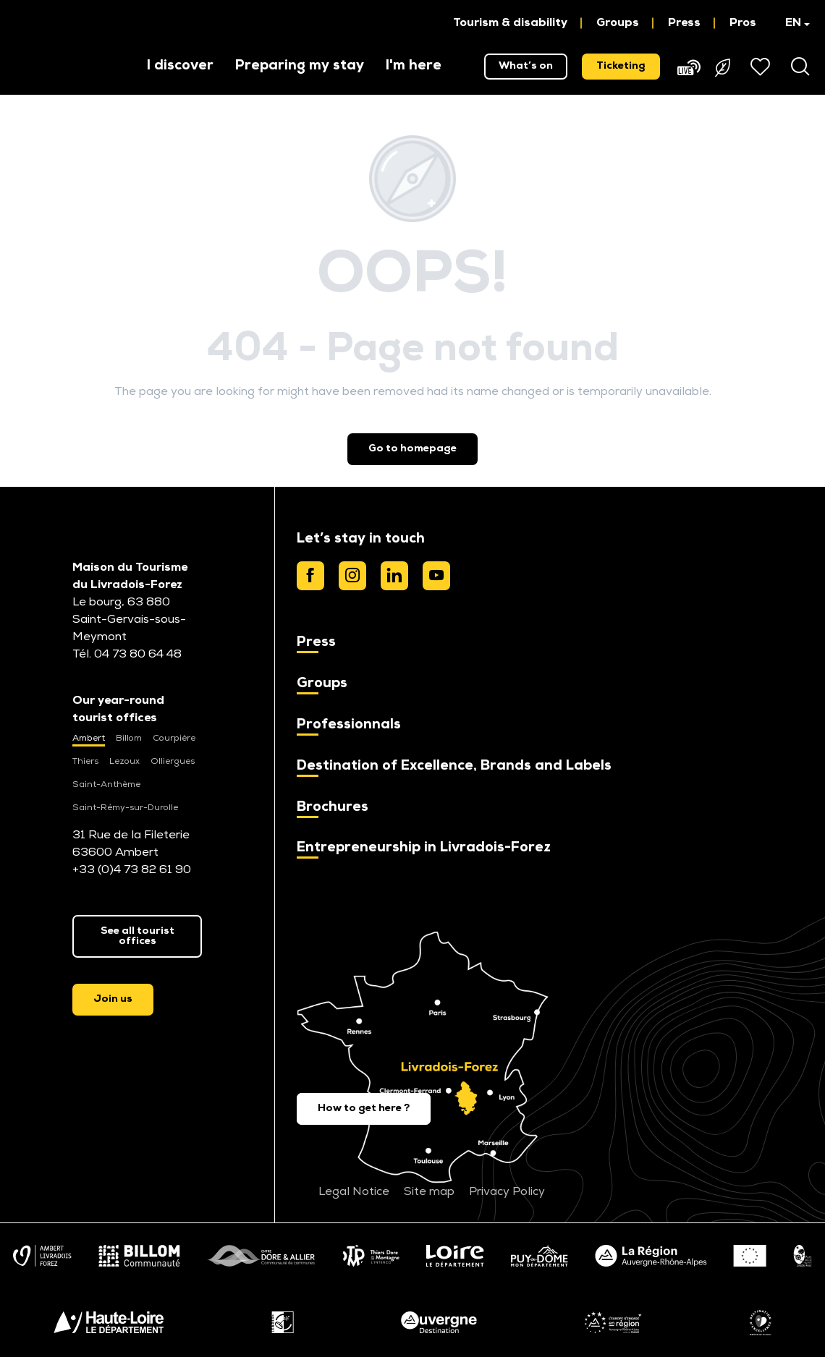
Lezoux (124, 761)
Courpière (174, 738)
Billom (129, 738)
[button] (791, 23)
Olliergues (173, 761)
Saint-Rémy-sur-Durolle (125, 808)
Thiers (85, 761)
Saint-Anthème (106, 784)
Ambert (88, 738)
